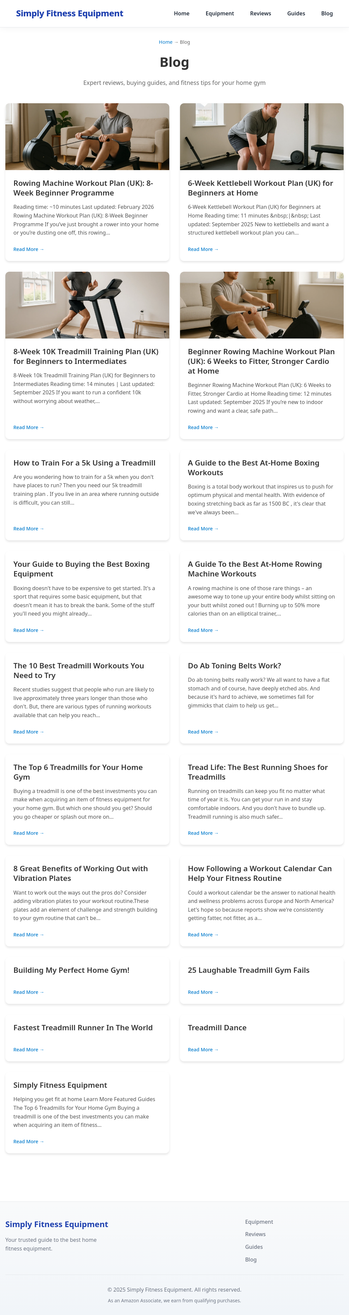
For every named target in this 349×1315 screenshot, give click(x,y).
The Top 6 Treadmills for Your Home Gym (78, 772)
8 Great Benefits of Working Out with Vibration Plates (80, 873)
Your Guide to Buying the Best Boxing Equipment (81, 569)
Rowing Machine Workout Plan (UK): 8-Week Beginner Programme (83, 188)
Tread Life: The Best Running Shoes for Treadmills (258, 772)
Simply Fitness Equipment (60, 1085)
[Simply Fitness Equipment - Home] (69, 13)
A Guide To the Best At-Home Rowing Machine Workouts (255, 569)
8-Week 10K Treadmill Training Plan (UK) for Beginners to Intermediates (86, 356)
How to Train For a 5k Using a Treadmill (84, 462)
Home (166, 42)
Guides (254, 1247)
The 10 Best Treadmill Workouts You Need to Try (78, 670)
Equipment (259, 1221)
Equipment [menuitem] (219, 13)
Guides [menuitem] (296, 13)
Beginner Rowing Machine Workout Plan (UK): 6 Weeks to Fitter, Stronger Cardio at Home (261, 361)
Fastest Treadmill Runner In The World (83, 1027)
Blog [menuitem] (327, 13)
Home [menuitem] (182, 13)
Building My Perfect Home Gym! (71, 970)
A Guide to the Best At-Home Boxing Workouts (254, 467)
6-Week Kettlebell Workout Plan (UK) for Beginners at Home (260, 188)
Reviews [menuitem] (260, 13)
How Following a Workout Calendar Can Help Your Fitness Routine (260, 873)
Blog (251, 1259)
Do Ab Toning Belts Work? (234, 665)
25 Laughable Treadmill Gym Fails (249, 970)
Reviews (255, 1234)
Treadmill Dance (217, 1027)
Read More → (28, 249)
